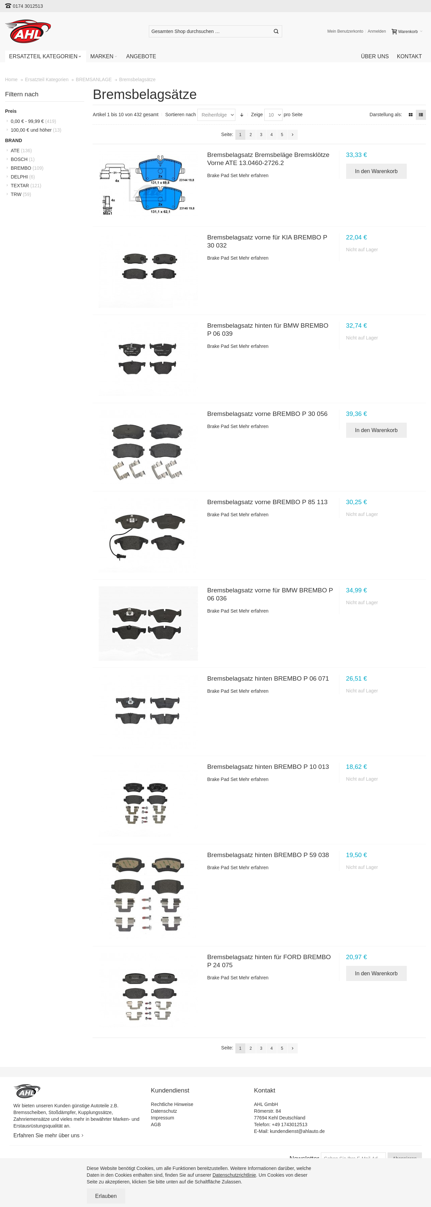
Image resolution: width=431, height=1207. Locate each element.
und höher (36, 130)
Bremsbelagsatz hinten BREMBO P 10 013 (268, 766)
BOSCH (23, 159)
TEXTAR (26, 185)
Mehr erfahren (253, 175)
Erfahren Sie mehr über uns (46, 1135)
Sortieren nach (180, 114)
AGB (156, 1124)
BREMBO (27, 168)
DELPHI (23, 177)
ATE (21, 150)
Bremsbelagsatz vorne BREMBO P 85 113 (267, 501)
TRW (21, 194)
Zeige (257, 114)
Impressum (162, 1117)
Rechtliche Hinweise (172, 1104)
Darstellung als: (386, 114)
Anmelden (377, 31)
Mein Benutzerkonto (345, 31)
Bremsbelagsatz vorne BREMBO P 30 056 (267, 413)
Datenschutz (164, 1111)
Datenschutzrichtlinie (234, 1175)
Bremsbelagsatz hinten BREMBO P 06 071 (268, 678)
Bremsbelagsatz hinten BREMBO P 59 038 (268, 854)
